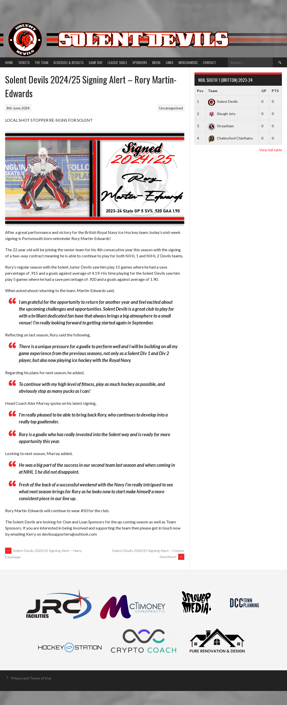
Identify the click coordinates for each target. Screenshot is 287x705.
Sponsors (139, 62)
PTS (275, 91)
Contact (209, 62)
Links (169, 62)
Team (212, 91)
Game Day (95, 62)
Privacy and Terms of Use (31, 678)
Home (9, 62)
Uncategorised (171, 108)
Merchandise (188, 62)
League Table (117, 62)
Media (156, 62)
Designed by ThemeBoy (270, 694)
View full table (270, 150)
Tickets (24, 62)
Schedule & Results (68, 62)
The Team (41, 62)
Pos (200, 91)
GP (263, 91)
